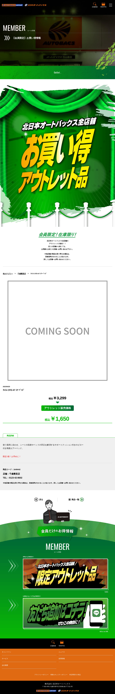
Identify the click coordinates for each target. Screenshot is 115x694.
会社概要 (5, 665)
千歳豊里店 (22, 274)
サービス (5, 658)
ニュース (62, 652)
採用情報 (62, 658)
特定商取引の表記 (75, 674)
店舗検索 (95, 7)
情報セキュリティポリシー (59, 674)
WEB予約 (103, 7)
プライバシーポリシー (41, 674)
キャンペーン (6, 652)
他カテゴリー (8, 274)
